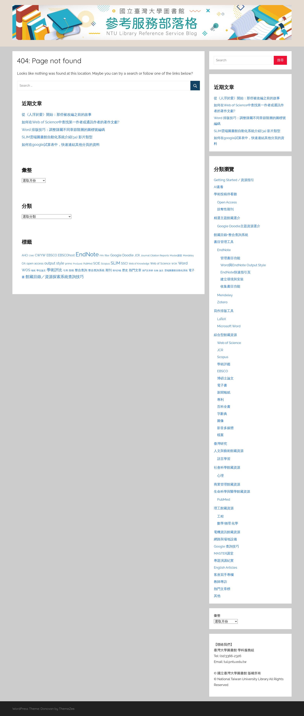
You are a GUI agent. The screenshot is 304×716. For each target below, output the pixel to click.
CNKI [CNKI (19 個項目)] (31, 255)
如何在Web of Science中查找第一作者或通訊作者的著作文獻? (70, 122)
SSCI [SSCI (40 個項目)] (124, 263)
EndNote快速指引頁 (235, 272)
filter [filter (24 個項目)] (107, 255)
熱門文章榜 (222, 589)
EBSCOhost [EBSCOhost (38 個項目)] (66, 255)
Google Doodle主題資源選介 (238, 226)
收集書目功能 (230, 286)
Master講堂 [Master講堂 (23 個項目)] (176, 255)
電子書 (222, 385)
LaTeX (221, 319)
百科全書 (223, 407)
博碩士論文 (225, 378)
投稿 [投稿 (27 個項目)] (71, 270)
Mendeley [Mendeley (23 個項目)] (188, 255)
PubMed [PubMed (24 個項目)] (87, 263)
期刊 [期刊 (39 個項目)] (108, 270)
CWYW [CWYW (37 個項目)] (40, 255)
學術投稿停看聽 (225, 194)
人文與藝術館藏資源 (229, 451)
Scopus (222, 357)
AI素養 (218, 187)
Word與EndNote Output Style (243, 265)
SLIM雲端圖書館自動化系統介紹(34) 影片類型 (57, 137)
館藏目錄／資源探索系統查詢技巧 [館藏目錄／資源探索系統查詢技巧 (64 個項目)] (55, 276)
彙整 (217, 616)
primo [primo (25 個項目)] (68, 263)
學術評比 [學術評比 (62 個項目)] (54, 270)
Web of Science (229, 343)
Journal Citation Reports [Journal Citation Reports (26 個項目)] (155, 255)
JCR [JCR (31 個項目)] (137, 255)
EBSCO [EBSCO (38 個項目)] (52, 255)
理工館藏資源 (224, 508)
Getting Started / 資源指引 (234, 180)
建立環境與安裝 (232, 279)
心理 (220, 476)
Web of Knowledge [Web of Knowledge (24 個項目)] (139, 263)
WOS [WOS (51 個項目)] (26, 270)
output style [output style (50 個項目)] (54, 263)
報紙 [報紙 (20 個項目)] (33, 270)
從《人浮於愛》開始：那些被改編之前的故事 (57, 114)
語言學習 (223, 459)
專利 (220, 400)
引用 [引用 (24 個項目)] (65, 270)
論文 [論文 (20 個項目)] (161, 270)
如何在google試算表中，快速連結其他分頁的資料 (61, 145)
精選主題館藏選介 (227, 218)
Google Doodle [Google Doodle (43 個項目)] (122, 255)
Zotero (222, 302)
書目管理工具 (224, 242)
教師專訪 (220, 582)
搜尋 (280, 60)
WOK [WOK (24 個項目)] (174, 263)
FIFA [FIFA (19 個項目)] (102, 255)
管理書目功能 (230, 258)
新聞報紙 (223, 392)
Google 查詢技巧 (226, 546)
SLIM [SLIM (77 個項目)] (115, 263)
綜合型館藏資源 (225, 335)
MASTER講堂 (223, 553)
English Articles (225, 567)
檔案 (220, 435)
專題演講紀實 (224, 560)
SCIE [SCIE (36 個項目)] (96, 263)
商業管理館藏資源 (227, 484)
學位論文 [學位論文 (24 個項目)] (41, 270)
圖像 (220, 421)
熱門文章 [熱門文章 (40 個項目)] (135, 270)
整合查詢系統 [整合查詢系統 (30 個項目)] (96, 270)
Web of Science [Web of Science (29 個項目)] (160, 263)
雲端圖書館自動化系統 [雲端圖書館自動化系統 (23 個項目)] (176, 270)
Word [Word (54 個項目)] (183, 263)
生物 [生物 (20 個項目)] (156, 270)
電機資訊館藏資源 (227, 532)
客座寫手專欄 (224, 575)
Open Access (227, 202)
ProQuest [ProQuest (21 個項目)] (77, 263)
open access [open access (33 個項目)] (35, 263)
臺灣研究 (220, 444)
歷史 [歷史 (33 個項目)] (125, 270)
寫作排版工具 (224, 311)
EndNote (224, 250)
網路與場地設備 (225, 539)
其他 (217, 596)
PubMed (223, 499)
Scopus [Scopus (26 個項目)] (105, 263)
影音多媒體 (225, 428)
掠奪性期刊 (225, 209)
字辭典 (222, 414)
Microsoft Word (229, 326)
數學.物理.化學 (227, 523)
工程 (220, 516)
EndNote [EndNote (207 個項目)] (87, 254)
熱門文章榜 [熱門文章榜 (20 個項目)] (147, 270)
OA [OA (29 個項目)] (24, 263)
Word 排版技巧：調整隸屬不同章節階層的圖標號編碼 (63, 130)
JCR (220, 350)
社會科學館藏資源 (227, 467)
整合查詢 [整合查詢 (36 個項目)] (81, 270)
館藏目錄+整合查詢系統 (231, 235)
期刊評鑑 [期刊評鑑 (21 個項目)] (117, 270)
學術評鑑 (223, 364)
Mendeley (225, 295)
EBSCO (222, 371)
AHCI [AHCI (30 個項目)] (25, 255)
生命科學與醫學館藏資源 (232, 491)
